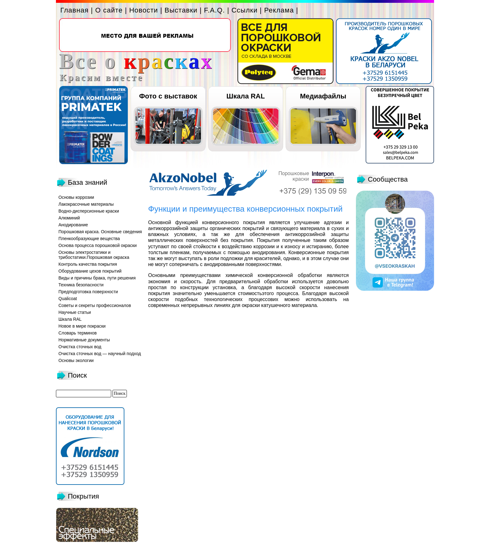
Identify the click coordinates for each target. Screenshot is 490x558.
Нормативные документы (84, 339)
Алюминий (69, 217)
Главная (74, 10)
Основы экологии (76, 360)
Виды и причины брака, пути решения (97, 277)
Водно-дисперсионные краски (88, 211)
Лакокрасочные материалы (86, 204)
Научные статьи (74, 312)
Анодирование (73, 224)
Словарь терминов (77, 332)
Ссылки (245, 10)
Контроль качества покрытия (87, 264)
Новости (143, 10)
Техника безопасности (80, 284)
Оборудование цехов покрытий (90, 271)
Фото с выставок (168, 96)
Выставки (181, 10)
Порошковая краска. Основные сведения (100, 231)
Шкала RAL (246, 96)
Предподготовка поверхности (88, 291)
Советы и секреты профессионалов (94, 305)
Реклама (279, 10)
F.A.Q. (214, 10)
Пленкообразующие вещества (89, 238)
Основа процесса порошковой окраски (97, 245)
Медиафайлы (323, 96)
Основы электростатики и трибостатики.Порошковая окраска (93, 255)
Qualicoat (67, 298)
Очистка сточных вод (79, 346)
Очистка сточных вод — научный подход (99, 353)
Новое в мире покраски (82, 326)
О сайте (109, 10)
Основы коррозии (76, 197)
